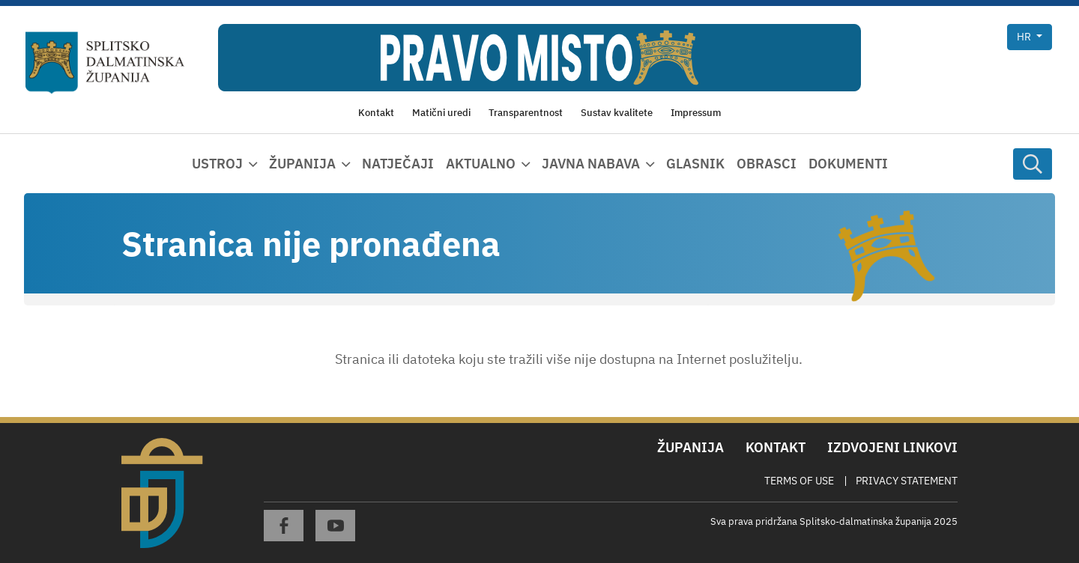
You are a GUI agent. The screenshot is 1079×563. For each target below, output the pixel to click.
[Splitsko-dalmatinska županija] (105, 62)
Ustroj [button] (217, 163)
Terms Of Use (799, 480)
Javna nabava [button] (591, 163)
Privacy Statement (907, 480)
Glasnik (695, 163)
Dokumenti (848, 163)
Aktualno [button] (481, 163)
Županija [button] (302, 163)
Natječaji (398, 163)
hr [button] (1025, 36)
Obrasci (767, 163)
